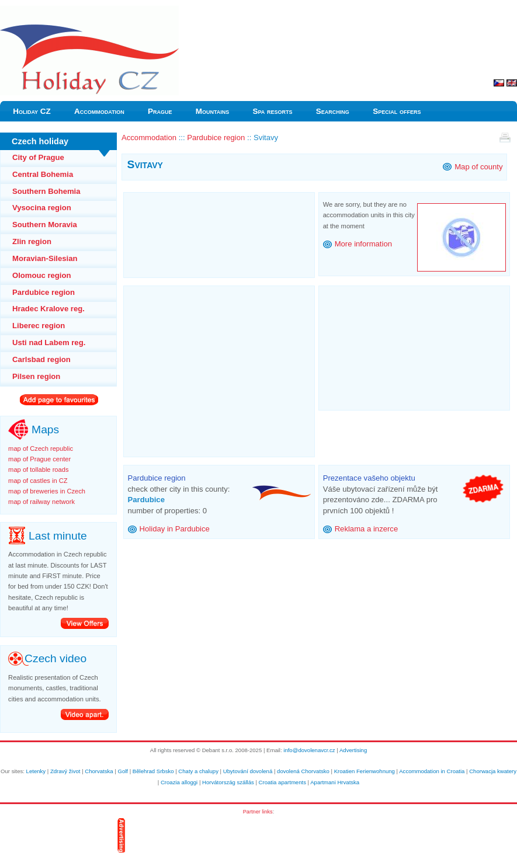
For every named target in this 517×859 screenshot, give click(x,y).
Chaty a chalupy (198, 771)
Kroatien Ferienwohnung (364, 771)
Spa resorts (273, 111)
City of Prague (38, 157)
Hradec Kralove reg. (48, 308)
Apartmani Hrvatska (334, 782)
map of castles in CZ (38, 480)
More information (363, 243)
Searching (332, 111)
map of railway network (41, 501)
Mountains (213, 111)
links (267, 812)
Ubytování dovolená (248, 771)
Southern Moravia (44, 224)
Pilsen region (36, 376)
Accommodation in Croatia (431, 771)
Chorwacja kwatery (492, 771)
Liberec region (38, 325)
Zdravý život (65, 771)
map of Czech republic (40, 448)
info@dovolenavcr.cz (309, 750)
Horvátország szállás (228, 782)
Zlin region (31, 241)
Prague (160, 111)
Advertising (353, 750)
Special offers (397, 111)
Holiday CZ (32, 111)
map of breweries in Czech (46, 491)
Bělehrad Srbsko (153, 771)
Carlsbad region (41, 359)
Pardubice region (43, 292)
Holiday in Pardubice (175, 528)
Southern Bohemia (46, 191)
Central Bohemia (42, 174)
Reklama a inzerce (366, 528)
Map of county (478, 166)
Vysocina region (41, 207)
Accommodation (99, 111)
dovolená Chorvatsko (303, 771)
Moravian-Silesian (44, 258)
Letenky (36, 771)
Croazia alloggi (179, 782)
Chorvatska (99, 771)
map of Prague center (39, 458)
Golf (122, 771)
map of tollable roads (38, 469)
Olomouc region (41, 275)
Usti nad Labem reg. (48, 342)
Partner (252, 812)
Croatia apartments (282, 782)
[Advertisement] (219, 231)
